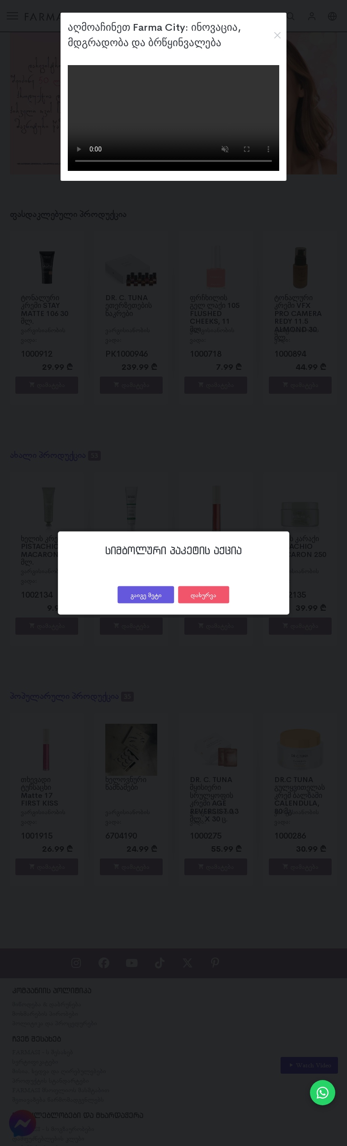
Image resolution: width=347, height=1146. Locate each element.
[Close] (277, 35)
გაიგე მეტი (146, 594)
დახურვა (203, 594)
